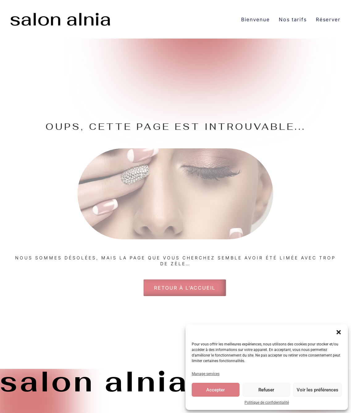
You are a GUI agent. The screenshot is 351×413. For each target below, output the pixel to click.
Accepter (215, 390)
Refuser (266, 390)
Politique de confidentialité (266, 402)
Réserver (328, 19)
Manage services (205, 374)
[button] (339, 332)
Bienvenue (255, 19)
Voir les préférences (317, 390)
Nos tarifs (293, 19)
